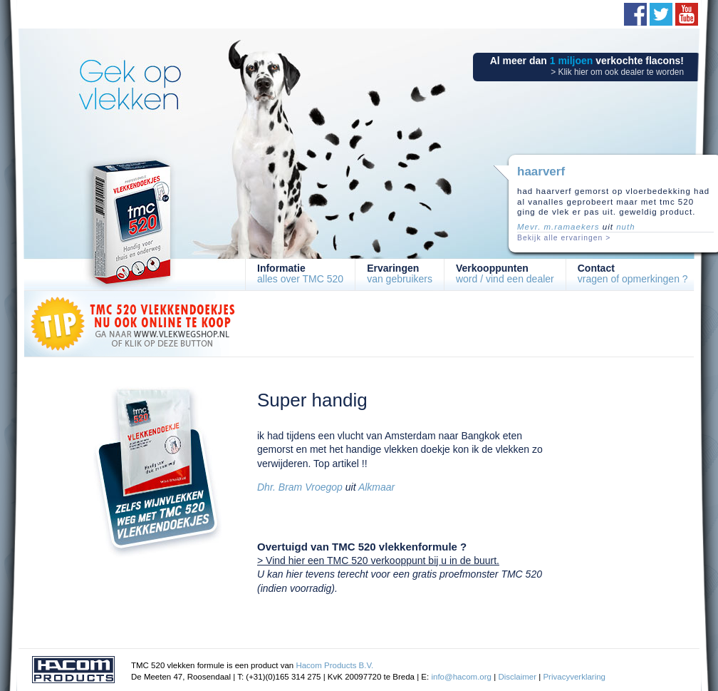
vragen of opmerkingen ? (633, 273)
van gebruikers (399, 273)
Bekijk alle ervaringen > (563, 238)
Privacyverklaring (574, 676)
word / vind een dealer (505, 273)
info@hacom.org (461, 676)
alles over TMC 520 (300, 273)
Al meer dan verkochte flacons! (587, 66)
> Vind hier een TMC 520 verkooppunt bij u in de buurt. (378, 560)
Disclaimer (517, 676)
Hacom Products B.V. (334, 665)
